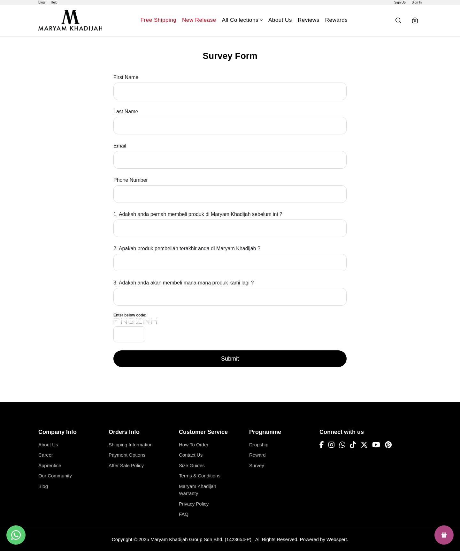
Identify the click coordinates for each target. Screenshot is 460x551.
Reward (257, 455)
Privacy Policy (194, 504)
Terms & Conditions (199, 475)
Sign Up (400, 2)
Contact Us (191, 455)
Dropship (258, 444)
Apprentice (49, 465)
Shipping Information (131, 444)
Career (45, 455)
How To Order (193, 444)
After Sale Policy (126, 465)
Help (54, 2)
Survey (256, 465)
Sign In (417, 2)
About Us (48, 444)
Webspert (336, 539)
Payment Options (127, 455)
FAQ (183, 514)
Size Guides (192, 465)
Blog (41, 2)
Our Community (55, 475)
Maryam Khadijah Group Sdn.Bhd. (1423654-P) (200, 539)
